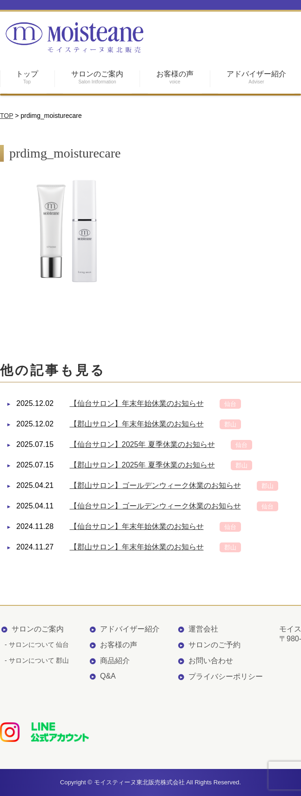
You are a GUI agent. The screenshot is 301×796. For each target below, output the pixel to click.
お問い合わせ (210, 661)
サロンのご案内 (38, 629)
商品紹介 (115, 661)
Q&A (108, 676)
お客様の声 (118, 645)
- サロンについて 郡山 (37, 660)
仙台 (230, 403)
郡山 (230, 424)
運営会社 (203, 629)
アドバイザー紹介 (130, 629)
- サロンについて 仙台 (37, 644)
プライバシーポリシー (225, 676)
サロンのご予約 (214, 645)
